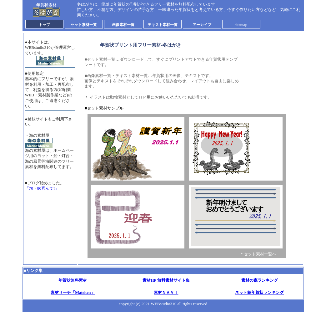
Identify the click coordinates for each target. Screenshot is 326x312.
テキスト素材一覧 (163, 25)
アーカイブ (202, 25)
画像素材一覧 (123, 25)
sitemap (241, 25)
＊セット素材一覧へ (258, 254)
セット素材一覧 (84, 25)
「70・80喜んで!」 (42, 188)
